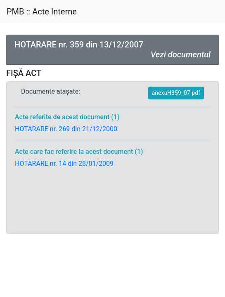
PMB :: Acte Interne (42, 11)
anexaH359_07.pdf (176, 93)
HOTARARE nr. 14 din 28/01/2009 (64, 163)
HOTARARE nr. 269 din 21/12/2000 (66, 129)
